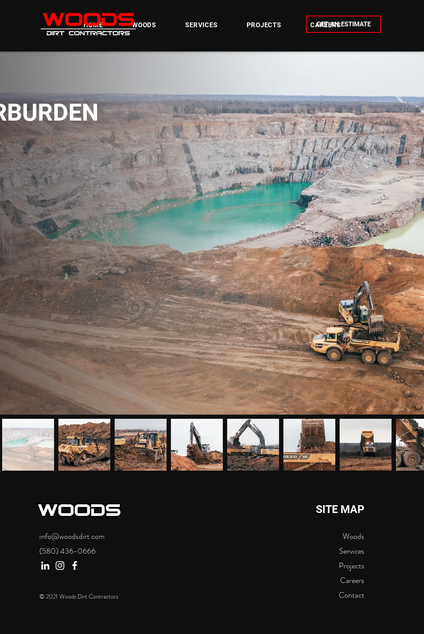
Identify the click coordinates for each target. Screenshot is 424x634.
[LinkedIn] (45, 565)
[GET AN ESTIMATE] (343, 24)
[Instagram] (60, 565)
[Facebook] (74, 565)
